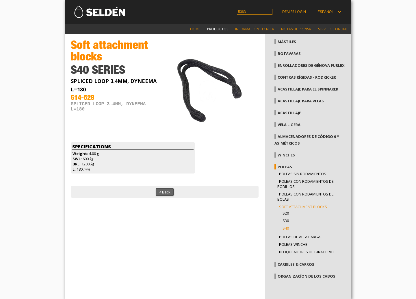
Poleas (285, 166)
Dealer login (294, 11)
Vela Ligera (289, 124)
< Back (164, 192)
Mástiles (287, 41)
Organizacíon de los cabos (306, 276)
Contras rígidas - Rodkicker (307, 77)
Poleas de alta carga (299, 236)
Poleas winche (293, 244)
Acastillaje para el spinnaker (308, 89)
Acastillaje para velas (301, 101)
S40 (286, 228)
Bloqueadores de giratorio (306, 251)
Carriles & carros (296, 264)
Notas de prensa (296, 29)
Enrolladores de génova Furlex (311, 65)
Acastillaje (289, 112)
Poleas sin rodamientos (302, 173)
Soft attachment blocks (303, 206)
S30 (286, 220)
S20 (286, 213)
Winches (286, 155)
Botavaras (289, 53)
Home (195, 29)
